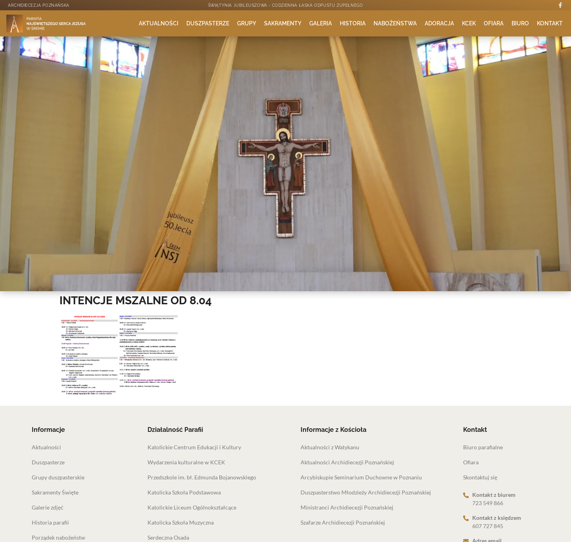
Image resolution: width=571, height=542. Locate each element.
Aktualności (158, 23)
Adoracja (439, 23)
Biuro (520, 23)
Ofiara (494, 23)
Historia (353, 23)
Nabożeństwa (395, 23)
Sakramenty (282, 23)
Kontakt (550, 23)
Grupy (246, 23)
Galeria (320, 23)
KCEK (469, 23)
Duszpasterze (207, 23)
